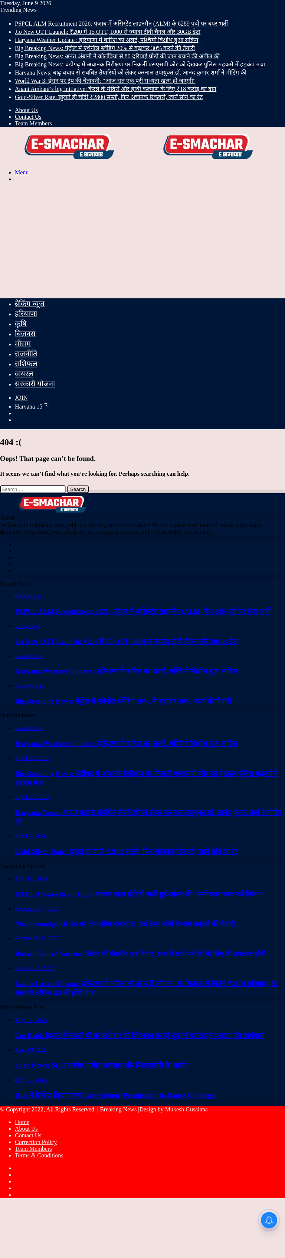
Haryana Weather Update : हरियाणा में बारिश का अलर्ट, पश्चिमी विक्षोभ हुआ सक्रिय (106, 40)
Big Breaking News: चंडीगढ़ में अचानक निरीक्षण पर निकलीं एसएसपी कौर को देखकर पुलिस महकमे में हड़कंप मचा (140, 64)
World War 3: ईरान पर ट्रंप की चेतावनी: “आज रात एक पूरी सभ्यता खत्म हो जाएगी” (105, 81)
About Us (26, 110)
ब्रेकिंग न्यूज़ (30, 303)
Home (22, 1122)
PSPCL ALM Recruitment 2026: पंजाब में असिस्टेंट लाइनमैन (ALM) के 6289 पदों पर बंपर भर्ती (121, 23)
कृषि (21, 324)
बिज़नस (25, 334)
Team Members (33, 123)
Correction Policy (36, 1142)
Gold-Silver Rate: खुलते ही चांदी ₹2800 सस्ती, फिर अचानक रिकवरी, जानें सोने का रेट (109, 97)
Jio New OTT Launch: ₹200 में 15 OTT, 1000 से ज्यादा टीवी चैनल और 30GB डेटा (107, 32)
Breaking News (118, 1109)
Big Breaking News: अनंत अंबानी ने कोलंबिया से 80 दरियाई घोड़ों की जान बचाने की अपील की (117, 56)
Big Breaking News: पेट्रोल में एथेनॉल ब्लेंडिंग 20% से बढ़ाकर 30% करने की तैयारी (105, 48)
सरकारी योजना (35, 384)
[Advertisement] (142, 240)
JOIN (21, 397)
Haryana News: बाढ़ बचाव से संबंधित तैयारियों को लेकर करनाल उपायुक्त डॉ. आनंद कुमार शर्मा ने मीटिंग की (130, 72)
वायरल (24, 374)
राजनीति (26, 354)
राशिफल (26, 364)
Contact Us (28, 117)
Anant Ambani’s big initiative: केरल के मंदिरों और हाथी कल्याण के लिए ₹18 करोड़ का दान (115, 89)
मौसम (23, 344)
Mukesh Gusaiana (186, 1109)
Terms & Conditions (39, 1155)
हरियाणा (26, 313)
